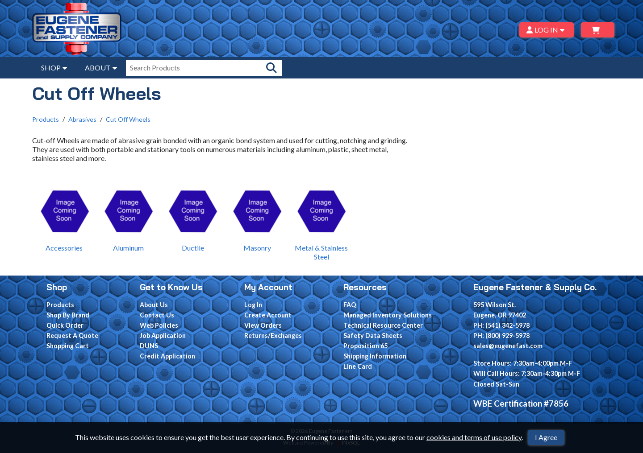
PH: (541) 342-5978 (501, 325)
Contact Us (157, 315)
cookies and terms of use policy (474, 437)
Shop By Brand (67, 315)
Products (45, 119)
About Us (154, 305)
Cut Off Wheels (128, 119)
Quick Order (65, 325)
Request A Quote (72, 335)
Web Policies (159, 325)
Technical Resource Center (383, 325)
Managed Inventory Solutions (387, 315)
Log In (253, 305)
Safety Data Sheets (372, 335)
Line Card (357, 366)
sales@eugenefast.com (508, 346)
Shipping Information (374, 356)
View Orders (263, 325)
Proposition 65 (365, 346)
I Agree (546, 437)
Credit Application (167, 356)
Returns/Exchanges (273, 335)
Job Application (163, 335)
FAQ (349, 305)
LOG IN (546, 29)
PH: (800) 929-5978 (501, 335)
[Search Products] (271, 68)
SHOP (54, 67)
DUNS (149, 346)
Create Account (268, 315)
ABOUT (101, 67)
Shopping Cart (67, 346)
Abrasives (82, 119)
